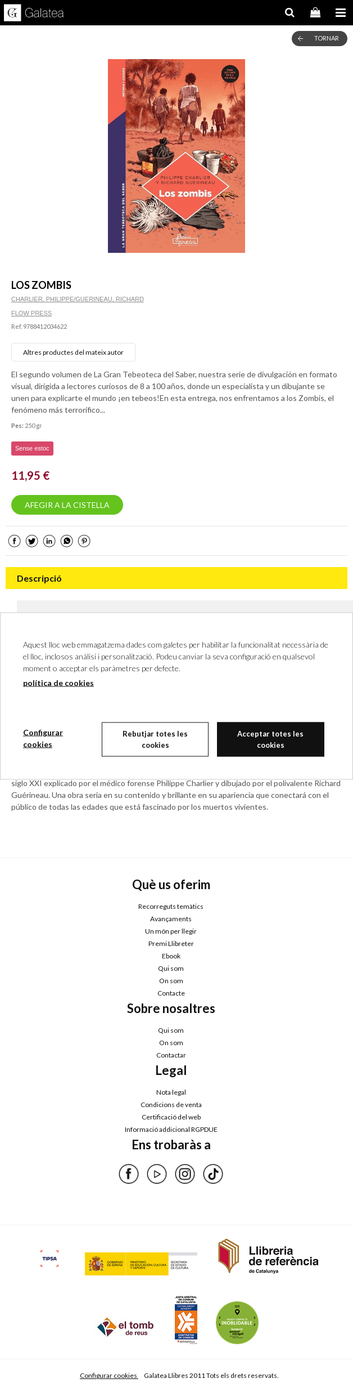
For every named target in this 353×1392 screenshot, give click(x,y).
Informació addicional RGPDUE (171, 1129)
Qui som (171, 968)
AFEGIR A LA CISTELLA (67, 505)
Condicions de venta (171, 1104)
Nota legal (171, 1092)
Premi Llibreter (171, 943)
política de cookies (58, 683)
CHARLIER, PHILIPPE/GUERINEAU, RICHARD (77, 299)
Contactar (171, 1055)
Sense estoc (32, 448)
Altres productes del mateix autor (73, 352)
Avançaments (171, 918)
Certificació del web (171, 1117)
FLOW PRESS (31, 313)
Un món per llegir (171, 931)
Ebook (171, 956)
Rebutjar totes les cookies (155, 739)
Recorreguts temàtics (170, 906)
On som (171, 980)
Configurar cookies (109, 1375)
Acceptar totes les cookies (270, 739)
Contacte (171, 993)
